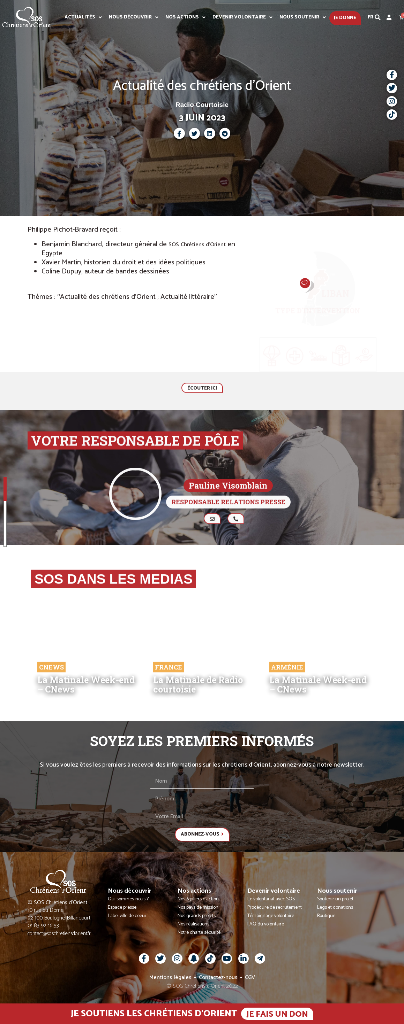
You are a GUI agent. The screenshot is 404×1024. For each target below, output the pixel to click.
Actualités (83, 17)
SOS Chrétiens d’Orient (197, 244)
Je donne (345, 18)
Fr (370, 17)
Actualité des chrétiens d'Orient (202, 86)
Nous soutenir (302, 17)
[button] (378, 17)
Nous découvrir (133, 17)
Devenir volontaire (242, 17)
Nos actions (185, 17)
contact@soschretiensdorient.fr (59, 933)
